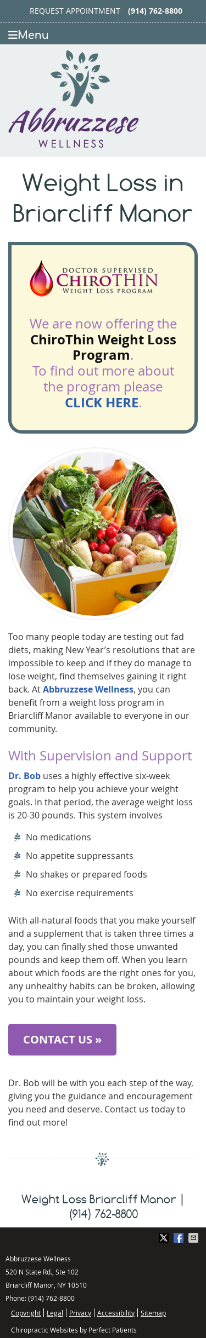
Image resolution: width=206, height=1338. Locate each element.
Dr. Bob (24, 776)
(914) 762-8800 (155, 10)
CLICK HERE (101, 402)
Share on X (165, 1238)
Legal (55, 1312)
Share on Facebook (180, 1238)
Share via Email (194, 1238)
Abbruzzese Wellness (88, 689)
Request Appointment (75, 10)
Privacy (80, 1312)
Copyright (26, 1312)
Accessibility (116, 1312)
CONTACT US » (62, 1039)
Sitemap (153, 1312)
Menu (28, 35)
